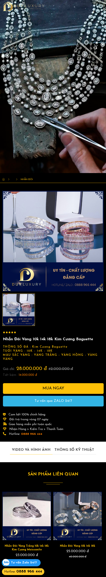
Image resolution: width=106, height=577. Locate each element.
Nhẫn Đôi (27, 179)
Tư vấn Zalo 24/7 (24, 562)
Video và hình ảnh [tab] (31, 450)
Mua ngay (53, 388)
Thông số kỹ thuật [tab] (74, 450)
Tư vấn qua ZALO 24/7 (53, 401)
